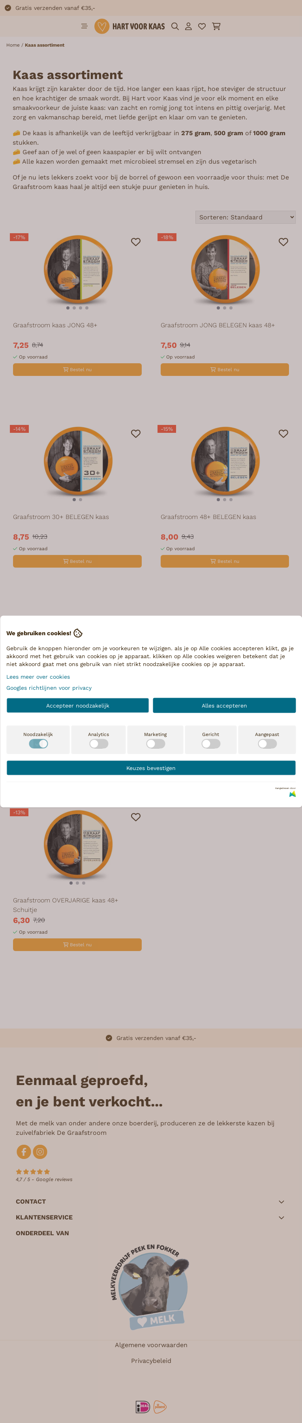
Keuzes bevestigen (151, 768)
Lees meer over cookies (38, 677)
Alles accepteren (224, 705)
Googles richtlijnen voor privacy (49, 688)
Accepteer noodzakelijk (77, 705)
